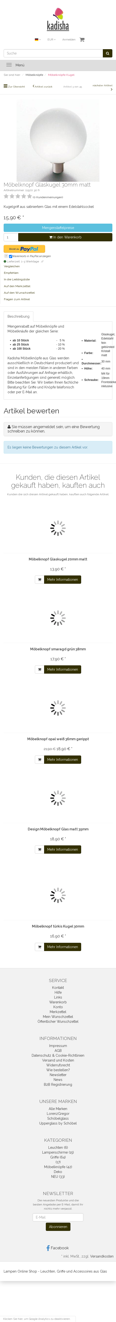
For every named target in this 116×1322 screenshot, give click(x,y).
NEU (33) (58, 1177)
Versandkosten (102, 1256)
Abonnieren (58, 1227)
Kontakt (58, 988)
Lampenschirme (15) (58, 1152)
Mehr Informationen (62, 580)
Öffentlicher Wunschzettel (58, 1021)
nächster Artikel (102, 85)
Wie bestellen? (58, 1070)
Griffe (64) (58, 1157)
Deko (58, 1172)
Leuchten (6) (58, 1147)
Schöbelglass (58, 1118)
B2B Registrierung (58, 1084)
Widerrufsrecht (58, 1065)
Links (58, 997)
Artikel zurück (43, 86)
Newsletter (58, 1075)
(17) (58, 1162)
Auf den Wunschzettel (19, 292)
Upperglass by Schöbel (58, 1123)
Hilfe (58, 992)
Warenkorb (58, 1002)
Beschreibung (18, 316)
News (58, 1080)
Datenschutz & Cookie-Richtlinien (58, 1055)
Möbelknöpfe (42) (58, 1167)
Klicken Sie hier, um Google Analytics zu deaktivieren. (37, 1319)
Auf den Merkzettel (17, 286)
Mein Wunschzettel (58, 1017)
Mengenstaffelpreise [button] (58, 228)
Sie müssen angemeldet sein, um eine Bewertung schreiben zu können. (54, 429)
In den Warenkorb (65, 237)
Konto (58, 1007)
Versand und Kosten (58, 1060)
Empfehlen (11, 273)
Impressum (58, 1046)
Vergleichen (12, 266)
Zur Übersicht (16, 86)
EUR (52, 39)
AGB (58, 1051)
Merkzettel (58, 1012)
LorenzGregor (58, 1114)
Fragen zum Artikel (17, 299)
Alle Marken (58, 1109)
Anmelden (69, 39)
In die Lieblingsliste (17, 279)
